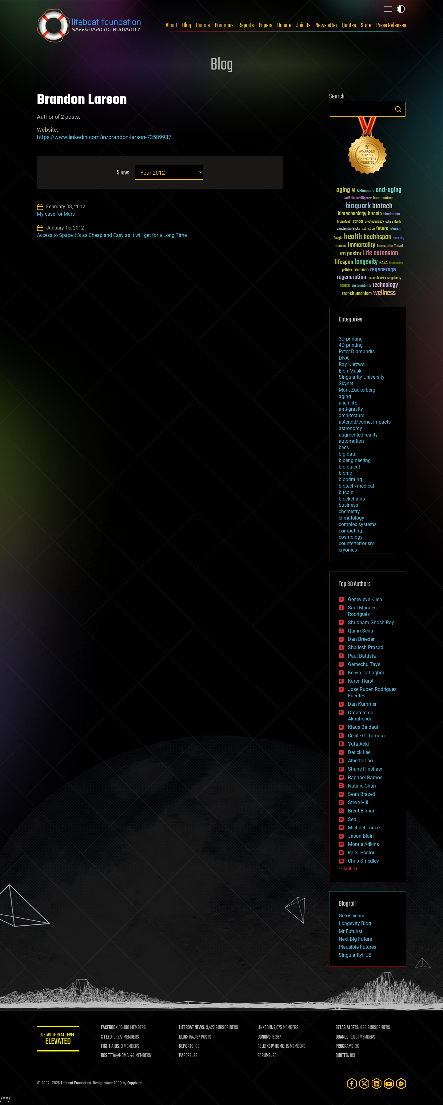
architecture (351, 415)
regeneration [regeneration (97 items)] (351, 277)
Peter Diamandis (357, 351)
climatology (351, 518)
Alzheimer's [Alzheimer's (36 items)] (365, 191)
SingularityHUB (355, 955)
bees (344, 447)
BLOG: (184, 1037)
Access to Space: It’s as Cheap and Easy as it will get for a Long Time (112, 235)
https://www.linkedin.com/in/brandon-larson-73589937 (104, 137)
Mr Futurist (350, 931)
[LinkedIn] (376, 1083)
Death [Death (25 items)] (397, 222)
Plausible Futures (357, 947)
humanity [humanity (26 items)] (398, 238)
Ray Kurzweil (353, 364)
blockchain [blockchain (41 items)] (391, 214)
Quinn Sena (360, 631)
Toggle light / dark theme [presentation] (401, 9)
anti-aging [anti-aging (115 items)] (388, 190)
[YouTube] (389, 1083)
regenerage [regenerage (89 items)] (383, 269)
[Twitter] (364, 1083)
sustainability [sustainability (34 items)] (361, 286)
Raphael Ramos (365, 777)
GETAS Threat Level (58, 1039)
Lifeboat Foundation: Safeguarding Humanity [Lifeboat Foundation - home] (89, 25)
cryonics (348, 550)
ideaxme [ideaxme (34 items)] (340, 246)
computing (350, 531)
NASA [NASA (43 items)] (383, 263)
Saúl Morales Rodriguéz (362, 611)
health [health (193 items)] (353, 237)
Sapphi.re (134, 1083)
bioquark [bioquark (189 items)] (358, 206)
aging (345, 396)
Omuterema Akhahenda (360, 716)
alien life (348, 403)
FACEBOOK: (111, 1028)
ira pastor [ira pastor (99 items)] (350, 253)
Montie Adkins (363, 844)
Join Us (303, 25)
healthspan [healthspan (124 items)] (377, 237)
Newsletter (326, 25)
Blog (186, 25)
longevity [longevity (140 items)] (366, 262)
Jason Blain (361, 836)
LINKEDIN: (265, 1028)
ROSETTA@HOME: (116, 1056)
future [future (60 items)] (382, 228)
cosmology (351, 537)
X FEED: (108, 1037)
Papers (265, 25)
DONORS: (265, 1037)
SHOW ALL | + (348, 869)
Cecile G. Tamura (366, 736)
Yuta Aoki (358, 744)
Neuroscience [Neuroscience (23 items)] (396, 263)
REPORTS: (187, 1047)
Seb (352, 819)
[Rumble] (401, 1083)
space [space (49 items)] (345, 285)
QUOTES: (342, 1056)
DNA (344, 358)
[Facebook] (352, 1083)
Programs (224, 25)
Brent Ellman (362, 811)
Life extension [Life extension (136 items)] (380, 253)
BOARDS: (343, 1037)
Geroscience (352, 916)
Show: (123, 173)
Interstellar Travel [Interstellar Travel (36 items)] (390, 246)
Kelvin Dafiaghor (366, 673)
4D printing (351, 345)
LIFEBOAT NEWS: (193, 1028)
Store (366, 25)
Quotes (349, 25)
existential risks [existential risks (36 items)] (348, 229)
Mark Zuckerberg (357, 390)
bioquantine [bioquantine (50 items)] (383, 198)
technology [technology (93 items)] (385, 285)
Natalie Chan (362, 786)
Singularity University (362, 377)
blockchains (352, 499)
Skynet (346, 383)
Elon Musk (350, 371)
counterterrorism (356, 543)
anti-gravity (351, 409)
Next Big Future (355, 939)
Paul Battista (362, 656)
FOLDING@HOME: (271, 1047)
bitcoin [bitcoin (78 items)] (375, 214)
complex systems (358, 524)
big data (348, 454)
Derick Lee (359, 752)
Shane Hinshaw (365, 769)
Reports (246, 25)
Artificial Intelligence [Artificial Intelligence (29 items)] (358, 199)
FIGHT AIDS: (111, 1047)
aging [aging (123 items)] (343, 190)
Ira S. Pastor (361, 853)
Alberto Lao (360, 761)
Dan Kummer (362, 704)
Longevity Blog (355, 923)
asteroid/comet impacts (365, 422)
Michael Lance (364, 828)
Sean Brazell (361, 794)
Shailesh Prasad (365, 647)
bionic (345, 473)
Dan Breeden (362, 639)
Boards (203, 25)
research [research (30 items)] (373, 278)
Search (398, 109)
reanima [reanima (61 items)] (361, 270)
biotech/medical (356, 486)
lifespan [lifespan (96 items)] (344, 262)
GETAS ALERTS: (348, 1028)
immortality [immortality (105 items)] (361, 245)
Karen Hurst (360, 681)
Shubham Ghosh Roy (371, 622)
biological (349, 467)
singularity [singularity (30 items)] (394, 278)
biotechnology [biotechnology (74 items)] (352, 214)
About (171, 25)
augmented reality (358, 435)
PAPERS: (187, 1056)
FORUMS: (265, 1056)
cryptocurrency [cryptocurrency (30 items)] (374, 222)
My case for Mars (56, 214)
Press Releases (391, 25)
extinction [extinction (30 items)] (368, 229)
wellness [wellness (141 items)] (384, 293)
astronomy (350, 428)
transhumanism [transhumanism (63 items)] (357, 294)
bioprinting (350, 479)
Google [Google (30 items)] (338, 238)
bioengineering (355, 460)
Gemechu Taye (364, 664)
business (348, 505)
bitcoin (346, 492)
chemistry (349, 511)
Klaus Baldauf (363, 727)
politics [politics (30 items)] (347, 271)
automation (351, 441)
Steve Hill (358, 802)
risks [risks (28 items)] (383, 278)
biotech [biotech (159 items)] (382, 206)
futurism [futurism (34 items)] (395, 229)
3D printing (351, 339)
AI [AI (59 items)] (353, 191)
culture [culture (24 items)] (389, 222)
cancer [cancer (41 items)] (358, 221)
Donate (284, 25)
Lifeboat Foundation (76, 1083)
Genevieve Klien (365, 599)
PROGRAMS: (345, 1047)
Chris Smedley (363, 861)
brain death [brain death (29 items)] (344, 222)
